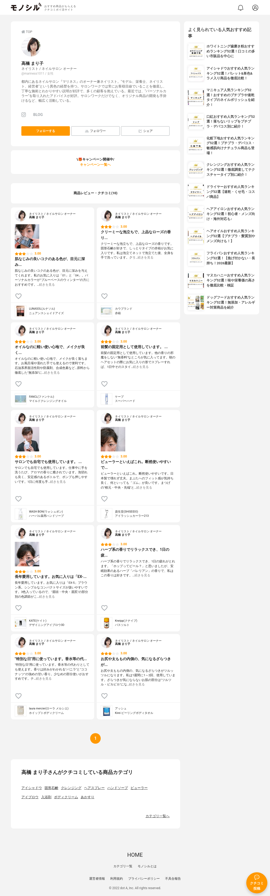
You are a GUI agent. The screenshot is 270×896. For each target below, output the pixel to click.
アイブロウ (29, 797)
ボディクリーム (66, 797)
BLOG (38, 115)
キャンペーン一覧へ (95, 165)
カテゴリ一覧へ (158, 816)
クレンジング (71, 788)
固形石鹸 (51, 788)
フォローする (45, 131)
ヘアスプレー (94, 788)
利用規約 (116, 878)
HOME (135, 855)
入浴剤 (46, 797)
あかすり (87, 797)
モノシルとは (147, 866)
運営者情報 (97, 878)
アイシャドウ (31, 788)
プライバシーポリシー (144, 878)
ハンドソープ (117, 788)
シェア (145, 131)
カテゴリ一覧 (122, 866)
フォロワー (95, 131)
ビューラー (139, 788)
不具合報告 (173, 878)
